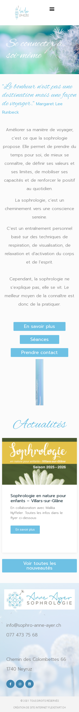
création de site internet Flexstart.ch (39, 707)
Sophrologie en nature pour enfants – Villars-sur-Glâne (38, 498)
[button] (52, 9)
